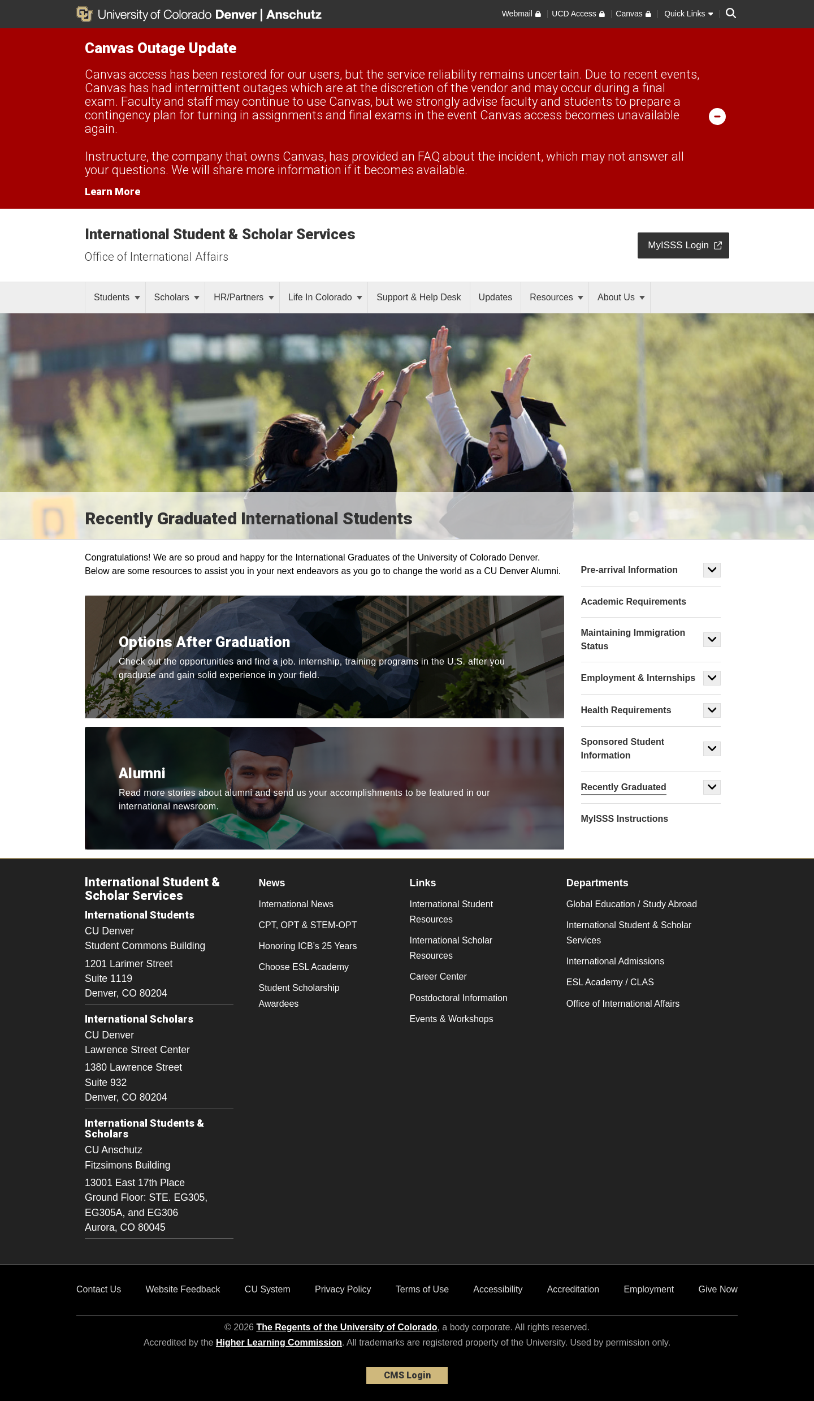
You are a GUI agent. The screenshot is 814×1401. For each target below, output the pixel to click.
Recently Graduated (623, 787)
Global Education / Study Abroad (631, 904)
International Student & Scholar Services (220, 234)
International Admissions (615, 961)
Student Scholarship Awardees (299, 995)
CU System (268, 1289)
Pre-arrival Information (629, 570)
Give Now (718, 1289)
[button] (712, 570)
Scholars (177, 297)
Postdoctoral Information (458, 998)
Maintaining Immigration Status (633, 639)
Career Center (437, 976)
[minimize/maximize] (717, 116)
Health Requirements (626, 710)
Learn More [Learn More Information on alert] (112, 191)
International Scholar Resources (450, 948)
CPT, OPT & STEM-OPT (308, 925)
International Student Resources (451, 911)
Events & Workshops (451, 1019)
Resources (556, 297)
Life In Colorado (325, 297)
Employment (649, 1289)
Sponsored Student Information (623, 748)
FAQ (429, 156)
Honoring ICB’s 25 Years (308, 946)
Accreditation (573, 1289)
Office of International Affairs (156, 257)
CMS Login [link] (407, 1375)
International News (296, 904)
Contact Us (98, 1289)
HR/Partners (244, 297)
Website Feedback (182, 1289)
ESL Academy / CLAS (610, 982)
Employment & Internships (638, 678)
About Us (621, 297)
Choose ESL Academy (304, 967)
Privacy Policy (343, 1289)
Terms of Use (422, 1289)
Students (117, 297)
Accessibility (497, 1289)
